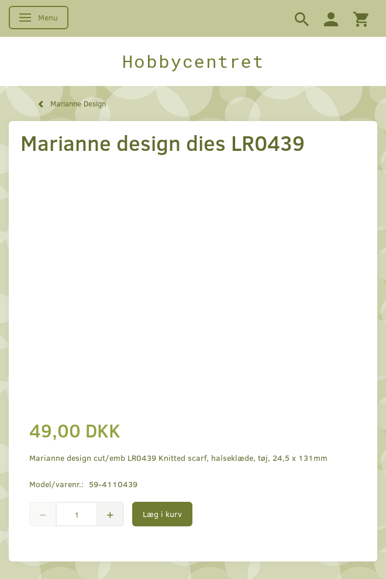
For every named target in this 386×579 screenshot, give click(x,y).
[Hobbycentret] (193, 61)
